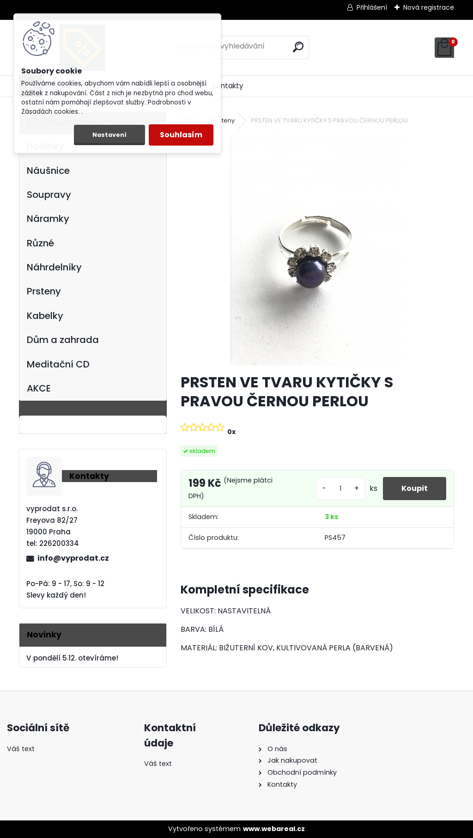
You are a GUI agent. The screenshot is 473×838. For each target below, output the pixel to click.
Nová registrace (428, 7)
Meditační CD (58, 364)
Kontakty (227, 86)
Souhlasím (181, 134)
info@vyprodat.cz (73, 558)
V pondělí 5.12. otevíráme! (72, 658)
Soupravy (49, 194)
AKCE (39, 388)
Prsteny (44, 291)
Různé (40, 243)
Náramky (48, 218)
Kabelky (45, 315)
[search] (298, 47)
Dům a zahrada (63, 339)
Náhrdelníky (54, 267)
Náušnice (48, 170)
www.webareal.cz (274, 828)
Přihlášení (372, 7)
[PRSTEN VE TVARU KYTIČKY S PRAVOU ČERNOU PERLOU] (317, 250)
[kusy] (340, 489)
